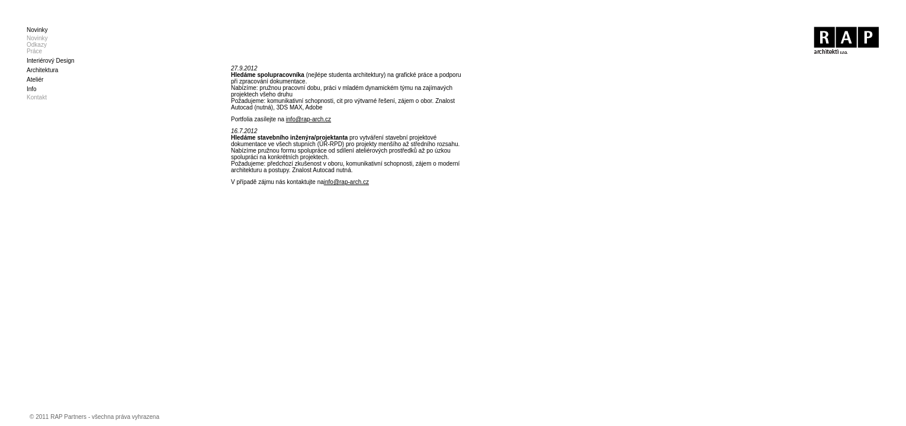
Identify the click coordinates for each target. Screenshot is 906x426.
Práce (34, 51)
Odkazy (37, 44)
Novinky (37, 38)
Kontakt (37, 97)
